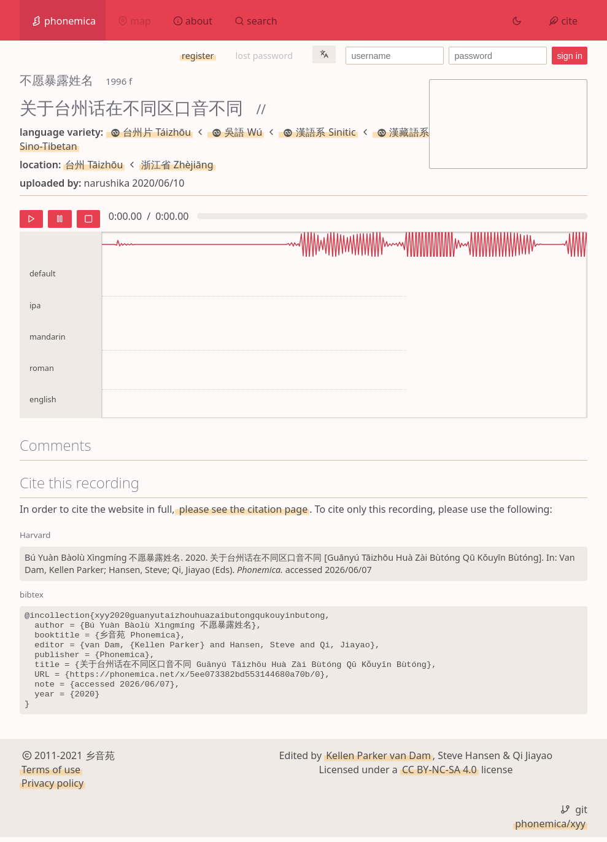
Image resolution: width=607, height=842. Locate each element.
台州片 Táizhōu (149, 132)
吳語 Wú (235, 132)
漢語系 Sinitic (317, 132)
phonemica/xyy (550, 828)
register (198, 55)
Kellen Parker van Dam (378, 760)
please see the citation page (242, 509)
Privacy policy (52, 788)
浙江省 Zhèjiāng (177, 164)
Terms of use (50, 774)
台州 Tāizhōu (94, 164)
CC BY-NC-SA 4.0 (439, 774)
